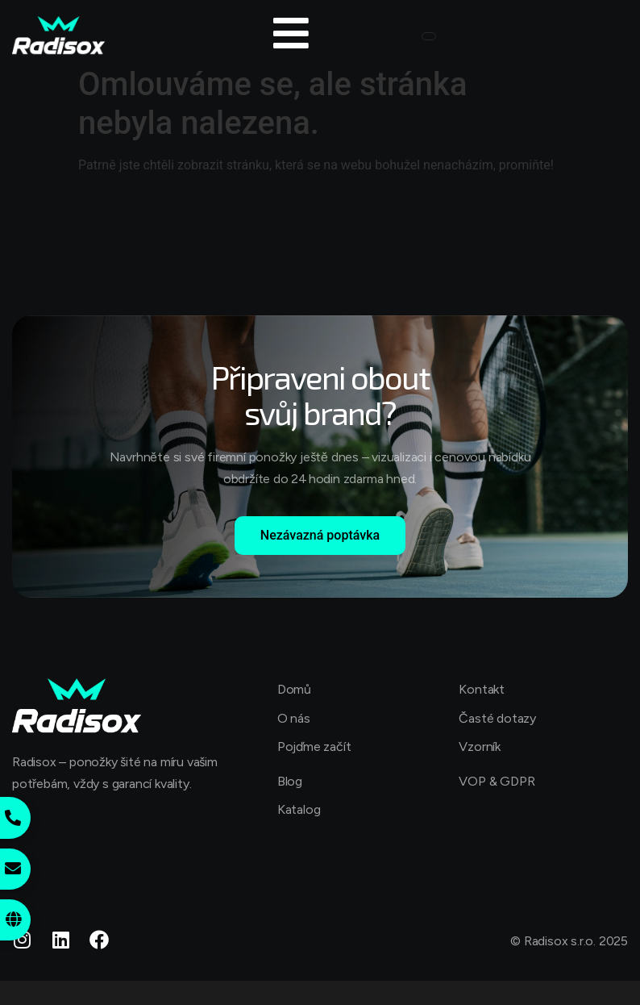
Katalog (299, 809)
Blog (289, 781)
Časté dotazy (497, 718)
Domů (294, 689)
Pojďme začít (314, 746)
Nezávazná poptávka (320, 535)
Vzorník (480, 746)
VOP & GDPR (496, 781)
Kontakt (482, 689)
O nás (293, 718)
